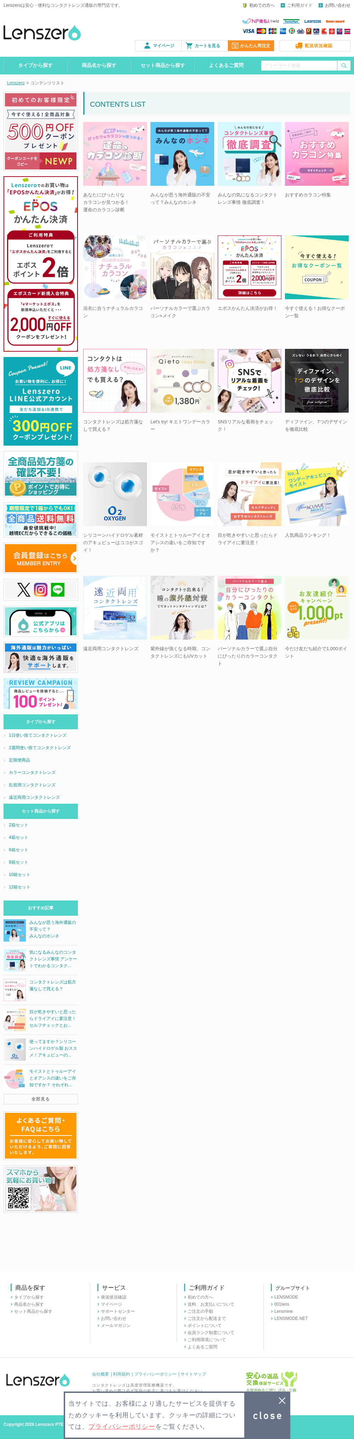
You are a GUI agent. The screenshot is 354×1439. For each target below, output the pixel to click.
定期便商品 (19, 760)
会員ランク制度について (211, 1332)
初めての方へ (262, 5)
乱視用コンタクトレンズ (32, 784)
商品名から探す (99, 65)
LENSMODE (286, 1297)
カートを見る (207, 45)
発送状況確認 (113, 1297)
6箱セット (18, 849)
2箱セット (18, 824)
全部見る (41, 1099)
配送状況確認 (318, 45)
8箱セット (18, 862)
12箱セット (19, 887)
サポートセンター (118, 1311)
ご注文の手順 (200, 1311)
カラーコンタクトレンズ (32, 772)
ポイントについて (205, 1325)
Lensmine (283, 1311)
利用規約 (121, 1374)
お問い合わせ (337, 5)
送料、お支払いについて (211, 1304)
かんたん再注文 (255, 45)
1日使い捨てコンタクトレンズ (38, 735)
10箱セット (19, 874)
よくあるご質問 (226, 65)
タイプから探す (35, 65)
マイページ (163, 45)
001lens (281, 1304)
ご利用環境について (207, 1339)
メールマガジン (116, 1325)
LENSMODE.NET (291, 1318)
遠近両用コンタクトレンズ (34, 797)
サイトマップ (193, 1374)
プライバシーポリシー (155, 1374)
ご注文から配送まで (207, 1318)
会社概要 (100, 1374)
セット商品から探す (163, 65)
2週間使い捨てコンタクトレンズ (40, 747)
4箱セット (18, 837)
